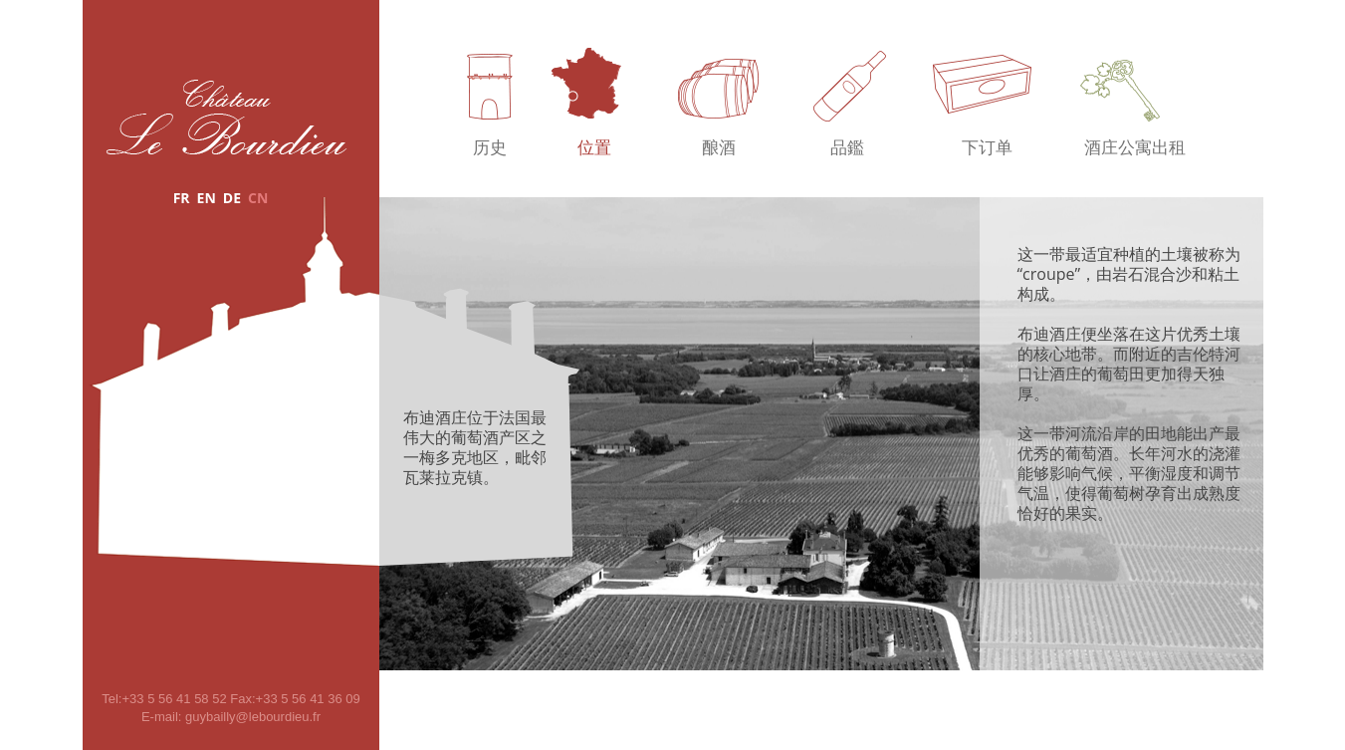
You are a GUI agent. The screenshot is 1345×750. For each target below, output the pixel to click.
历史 (490, 147)
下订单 (987, 147)
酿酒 (719, 147)
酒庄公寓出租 (1135, 147)
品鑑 (847, 147)
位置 (594, 147)
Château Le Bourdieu (226, 117)
